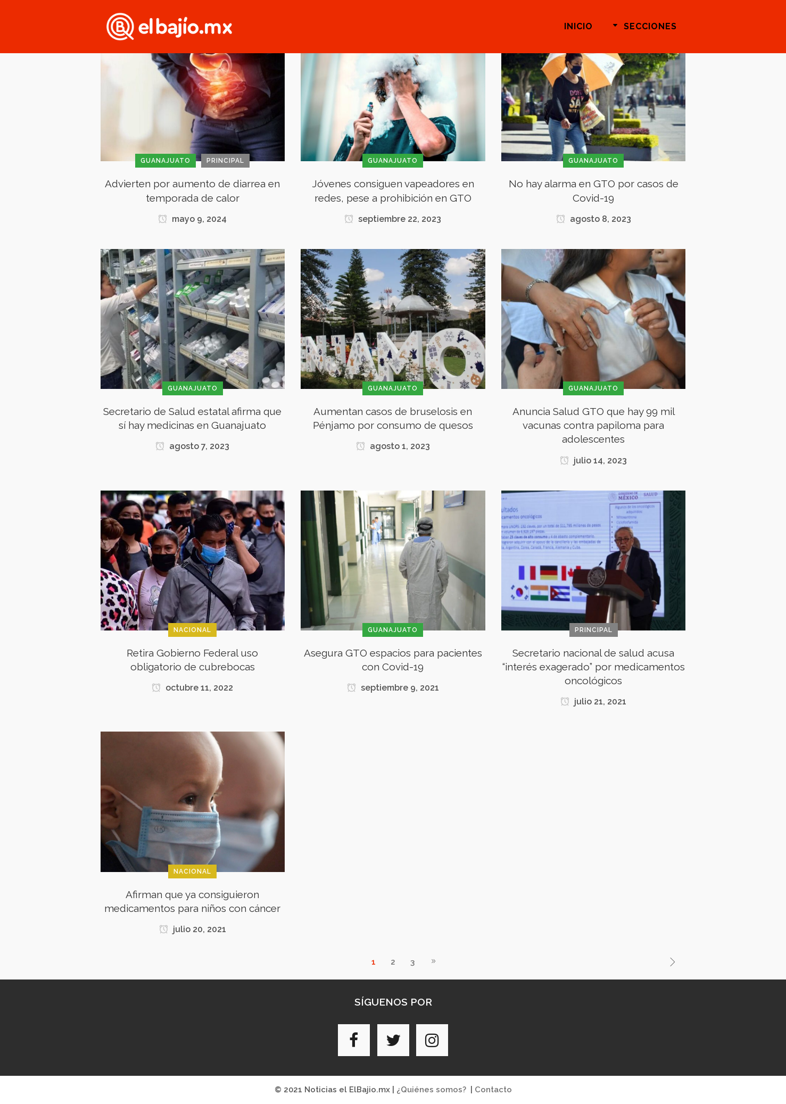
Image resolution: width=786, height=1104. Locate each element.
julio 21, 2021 (593, 701)
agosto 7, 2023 (192, 446)
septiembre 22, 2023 (392, 219)
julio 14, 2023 (593, 460)
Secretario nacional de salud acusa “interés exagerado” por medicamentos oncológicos (593, 666)
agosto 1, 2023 (393, 446)
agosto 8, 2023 (593, 219)
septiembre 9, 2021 (393, 688)
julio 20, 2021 (192, 929)
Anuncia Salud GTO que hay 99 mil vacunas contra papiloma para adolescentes (593, 425)
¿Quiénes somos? (431, 1089)
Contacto (493, 1089)
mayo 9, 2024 (192, 219)
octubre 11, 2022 (192, 688)
